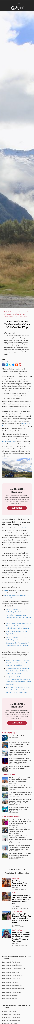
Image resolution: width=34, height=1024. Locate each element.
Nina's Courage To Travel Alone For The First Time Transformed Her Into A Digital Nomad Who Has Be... (20, 821)
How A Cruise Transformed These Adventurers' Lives (19, 883)
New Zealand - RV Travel (10, 995)
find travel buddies (8, 441)
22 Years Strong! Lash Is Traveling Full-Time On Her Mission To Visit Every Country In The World (18, 670)
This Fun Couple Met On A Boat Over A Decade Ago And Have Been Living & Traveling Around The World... (20, 801)
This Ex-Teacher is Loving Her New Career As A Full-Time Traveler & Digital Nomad (19, 809)
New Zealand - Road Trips (10, 972)
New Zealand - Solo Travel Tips (12, 985)
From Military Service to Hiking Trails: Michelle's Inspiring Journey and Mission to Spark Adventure (20, 855)
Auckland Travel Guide (9, 1011)
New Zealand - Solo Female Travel (13, 988)
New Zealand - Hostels (9, 998)
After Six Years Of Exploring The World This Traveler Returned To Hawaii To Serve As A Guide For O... (21, 918)
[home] (17, 8)
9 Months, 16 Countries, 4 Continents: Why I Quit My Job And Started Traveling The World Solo (18, 662)
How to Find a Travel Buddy (17, 736)
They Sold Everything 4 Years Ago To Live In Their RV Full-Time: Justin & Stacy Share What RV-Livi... (22, 899)
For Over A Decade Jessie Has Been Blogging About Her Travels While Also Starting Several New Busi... (19, 847)
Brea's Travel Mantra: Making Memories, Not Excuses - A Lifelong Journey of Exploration (19, 829)
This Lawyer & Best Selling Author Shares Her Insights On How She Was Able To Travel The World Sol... (20, 760)
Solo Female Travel (21, 317)
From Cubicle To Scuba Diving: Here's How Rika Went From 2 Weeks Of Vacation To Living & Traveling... (21, 937)
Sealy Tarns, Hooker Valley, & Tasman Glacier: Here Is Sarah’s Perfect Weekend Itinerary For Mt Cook (18, 689)
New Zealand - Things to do (11, 978)
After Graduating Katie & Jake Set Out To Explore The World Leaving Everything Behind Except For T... (20, 779)
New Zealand (23, 312)
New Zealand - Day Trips (10, 982)
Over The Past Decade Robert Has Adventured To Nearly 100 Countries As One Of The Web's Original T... (19, 752)
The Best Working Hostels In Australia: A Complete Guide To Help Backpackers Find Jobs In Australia (18, 625)
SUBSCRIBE (17, 508)
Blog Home (13, 312)
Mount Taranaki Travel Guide (11, 1020)
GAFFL (5, 312)
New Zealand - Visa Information (12, 965)
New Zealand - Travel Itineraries (12, 975)
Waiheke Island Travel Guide (11, 1014)
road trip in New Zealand (16, 409)
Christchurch (8, 314)
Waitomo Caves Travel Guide (11, 1017)
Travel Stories (8, 317)
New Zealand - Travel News (11, 962)
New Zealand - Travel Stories (11, 992)
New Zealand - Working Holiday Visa (13, 968)
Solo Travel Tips (20, 314)
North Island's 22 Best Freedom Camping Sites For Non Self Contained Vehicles (18, 617)
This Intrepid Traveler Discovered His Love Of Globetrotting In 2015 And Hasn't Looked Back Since (20, 744)
